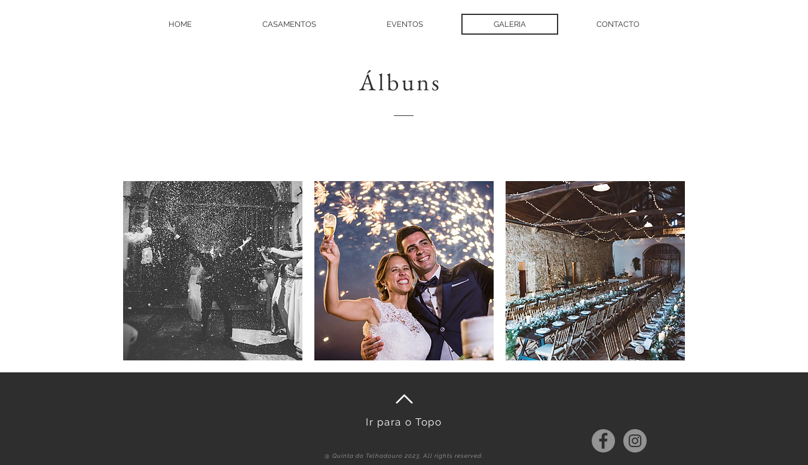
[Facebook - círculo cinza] (603, 440)
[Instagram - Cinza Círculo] (635, 440)
